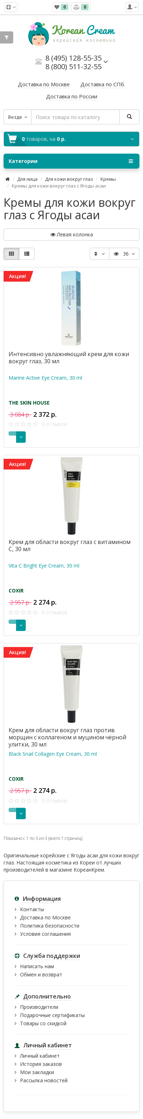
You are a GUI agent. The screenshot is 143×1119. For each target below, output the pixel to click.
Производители (39, 1006)
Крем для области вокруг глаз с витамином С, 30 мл (69, 545)
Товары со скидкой (43, 1023)
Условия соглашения (45, 933)
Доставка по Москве (45, 917)
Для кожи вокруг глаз (69, 179)
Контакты (32, 909)
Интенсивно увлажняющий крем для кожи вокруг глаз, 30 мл (69, 357)
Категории (71, 161)
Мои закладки (37, 1072)
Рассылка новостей (44, 1080)
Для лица (27, 179)
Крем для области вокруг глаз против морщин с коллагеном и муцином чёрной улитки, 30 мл (67, 737)
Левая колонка (71, 234)
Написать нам (37, 966)
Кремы (108, 179)
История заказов (41, 1064)
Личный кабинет (40, 1055)
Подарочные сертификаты (52, 1015)
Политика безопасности (49, 925)
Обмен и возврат (41, 974)
